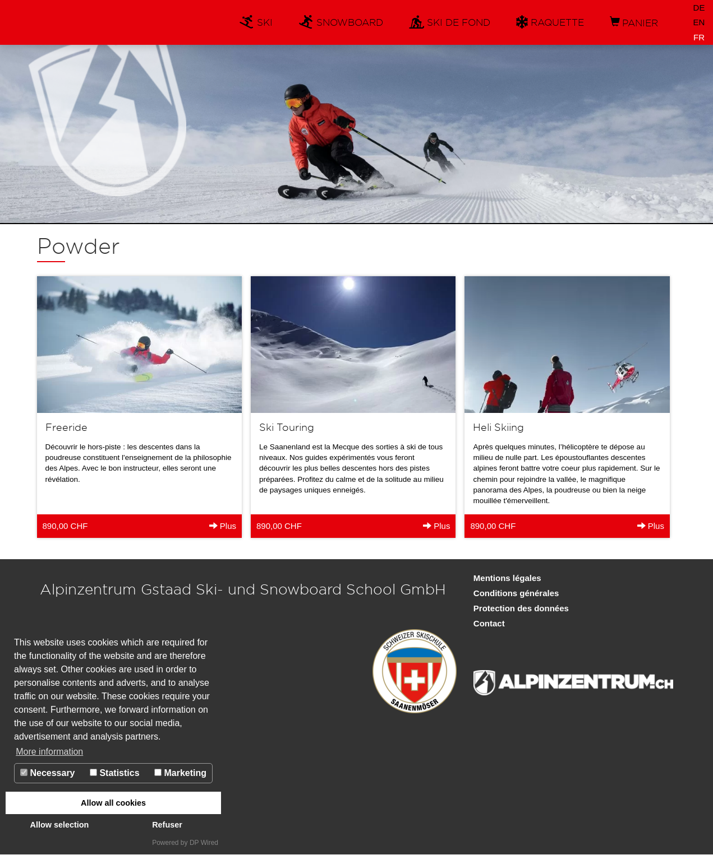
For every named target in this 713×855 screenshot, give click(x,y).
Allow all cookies (113, 802)
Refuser (167, 824)
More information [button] (49, 751)
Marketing (180, 773)
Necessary (47, 773)
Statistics (115, 773)
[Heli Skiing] (566, 406)
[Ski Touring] (353, 406)
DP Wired (204, 843)
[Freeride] (139, 406)
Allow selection (59, 824)
